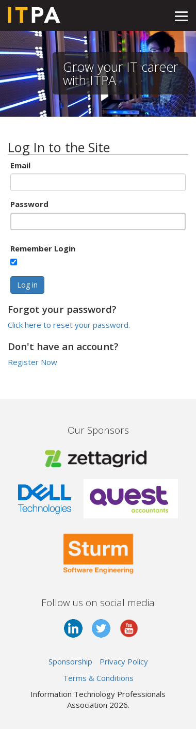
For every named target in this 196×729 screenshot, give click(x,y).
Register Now (32, 362)
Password (29, 204)
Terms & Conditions (98, 678)
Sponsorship (70, 661)
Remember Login (42, 248)
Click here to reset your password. (69, 325)
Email (20, 165)
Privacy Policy (124, 661)
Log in (27, 285)
